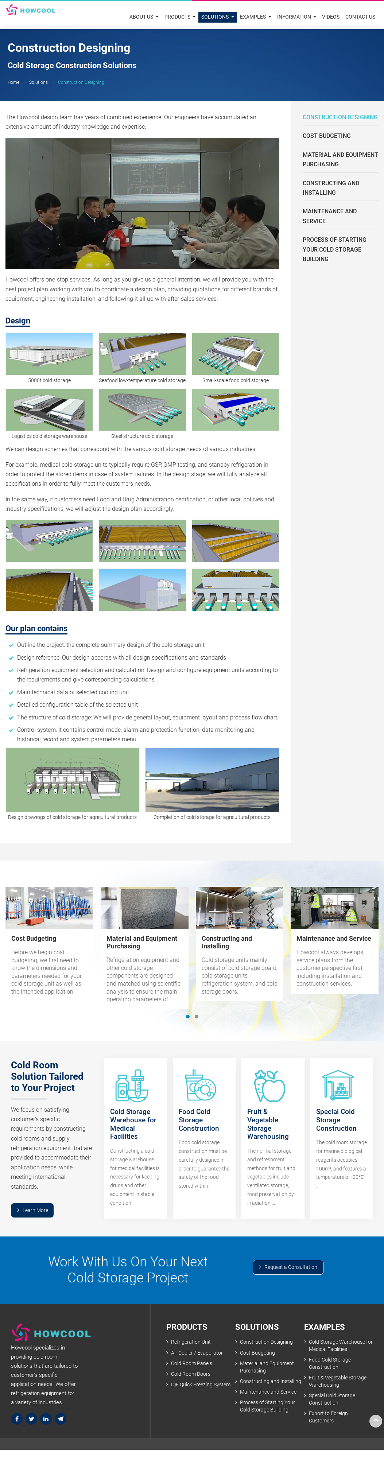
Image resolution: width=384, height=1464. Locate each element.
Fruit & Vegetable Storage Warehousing (337, 1382)
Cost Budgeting (327, 135)
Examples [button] (253, 17)
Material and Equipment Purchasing (340, 159)
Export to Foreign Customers (328, 1418)
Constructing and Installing (331, 188)
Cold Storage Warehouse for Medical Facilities (341, 1346)
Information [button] (294, 17)
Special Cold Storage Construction (332, 1400)
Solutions (38, 82)
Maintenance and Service (330, 216)
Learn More (35, 1211)
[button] (187, 1016)
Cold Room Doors (190, 1375)
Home (13, 82)
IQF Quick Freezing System (200, 1386)
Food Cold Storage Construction (330, 1364)
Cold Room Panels (191, 1364)
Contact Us (360, 17)
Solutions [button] (215, 17)
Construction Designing (340, 117)
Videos (331, 17)
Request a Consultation (290, 1268)
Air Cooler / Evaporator (197, 1354)
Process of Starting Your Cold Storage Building (334, 249)
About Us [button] (141, 17)
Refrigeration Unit (191, 1343)
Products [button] (177, 17)
